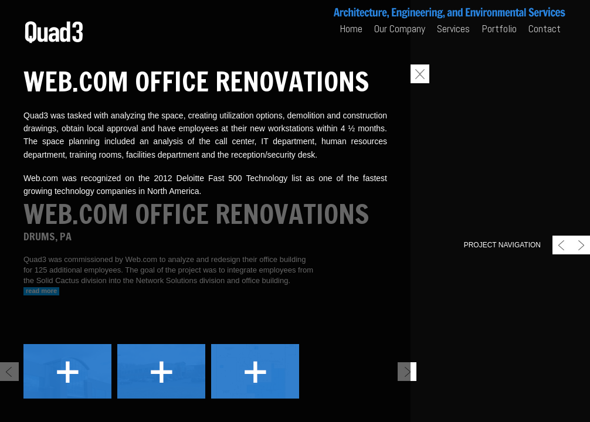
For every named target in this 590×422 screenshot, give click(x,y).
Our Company (399, 28)
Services (453, 28)
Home (351, 28)
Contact (544, 28)
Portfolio (499, 28)
